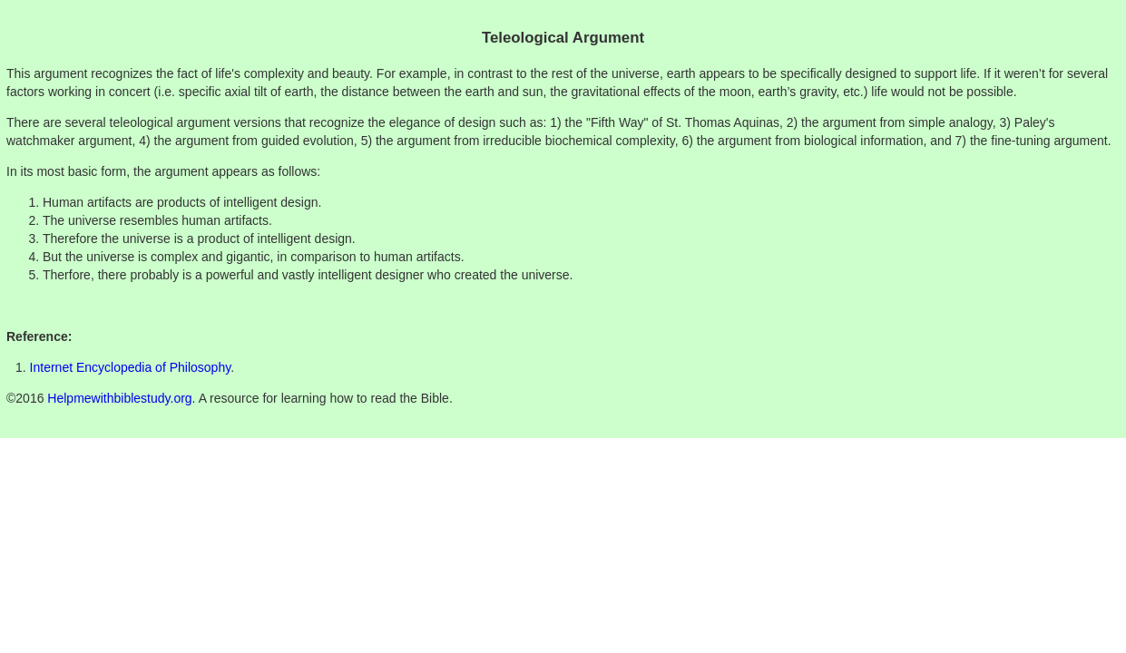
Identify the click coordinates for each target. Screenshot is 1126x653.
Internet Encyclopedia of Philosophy (130, 367)
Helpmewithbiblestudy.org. (121, 398)
